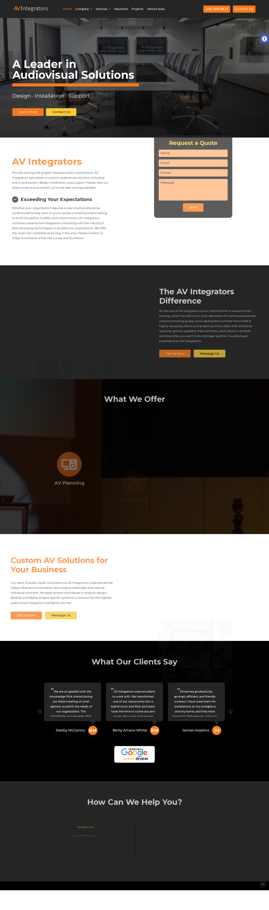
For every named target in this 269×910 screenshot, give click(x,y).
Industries (121, 9)
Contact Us (244, 9)
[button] (264, 38)
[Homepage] (30, 14)
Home (67, 9)
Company (83, 9)
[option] (134, 87)
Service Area (156, 9)
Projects (137, 9)
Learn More (28, 112)
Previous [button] (39, 711)
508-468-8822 (217, 9)
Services (103, 9)
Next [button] (230, 711)
